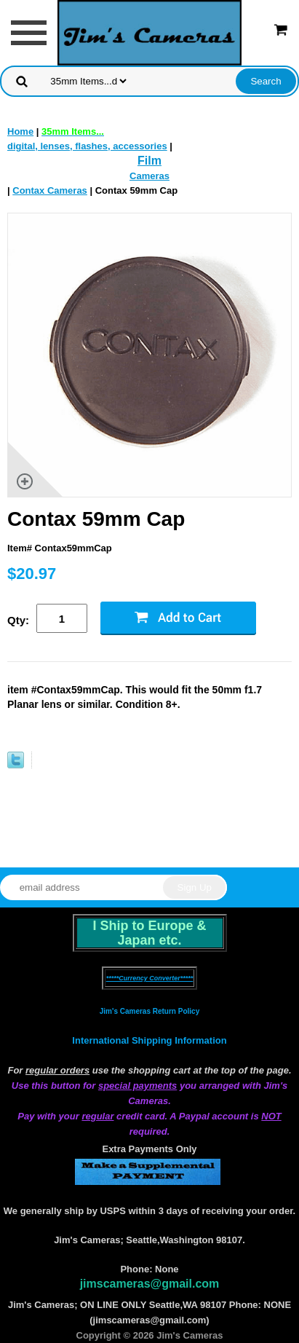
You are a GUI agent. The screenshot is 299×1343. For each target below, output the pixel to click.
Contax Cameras (49, 190)
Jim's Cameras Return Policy (149, 1011)
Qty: (18, 620)
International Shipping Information (149, 1040)
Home (20, 131)
